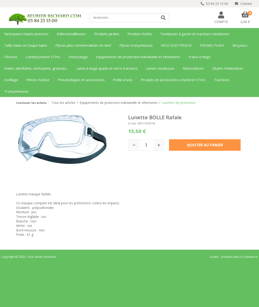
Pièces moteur (38, 79)
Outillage (11, 79)
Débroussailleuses (71, 33)
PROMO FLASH (212, 45)
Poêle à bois (122, 79)
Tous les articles (63, 102)
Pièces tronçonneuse (136, 45)
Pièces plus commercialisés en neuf (83, 45)
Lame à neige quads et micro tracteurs (107, 68)
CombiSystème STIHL (43, 56)
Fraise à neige (200, 56)
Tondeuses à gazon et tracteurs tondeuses (194, 33)
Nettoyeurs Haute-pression (26, 33)
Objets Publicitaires (227, 68)
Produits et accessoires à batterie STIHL (173, 79)
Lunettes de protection (179, 102)
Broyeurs (240, 45)
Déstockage (78, 56)
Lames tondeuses (160, 68)
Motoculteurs (193, 68)
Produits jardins (106, 33)
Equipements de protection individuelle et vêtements (138, 56)
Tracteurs (222, 79)
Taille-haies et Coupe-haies (25, 45)
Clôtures (10, 56)
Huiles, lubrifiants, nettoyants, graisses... (36, 68)
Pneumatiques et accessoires (81, 79)
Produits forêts (139, 33)
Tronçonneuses (16, 91)
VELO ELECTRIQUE (176, 45)
